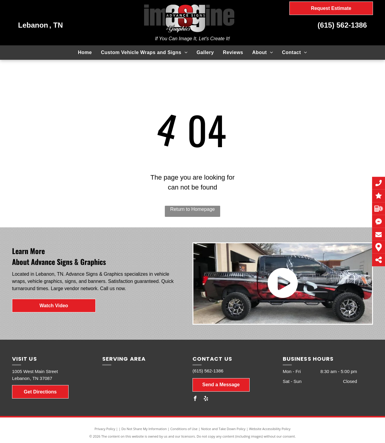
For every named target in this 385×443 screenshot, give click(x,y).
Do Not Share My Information (144, 428)
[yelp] (206, 399)
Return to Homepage (192, 209)
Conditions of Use (184, 428)
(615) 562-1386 (342, 25)
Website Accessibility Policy (270, 428)
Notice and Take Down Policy (223, 428)
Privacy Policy (104, 428)
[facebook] (195, 399)
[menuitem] (84, 52)
